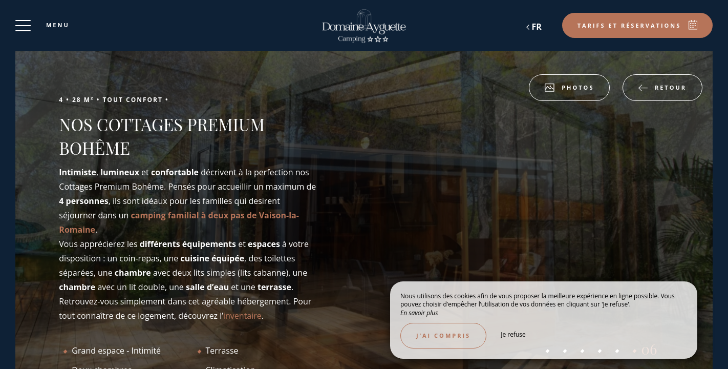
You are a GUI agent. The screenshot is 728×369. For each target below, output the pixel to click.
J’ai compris (443, 335)
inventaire (242, 315)
